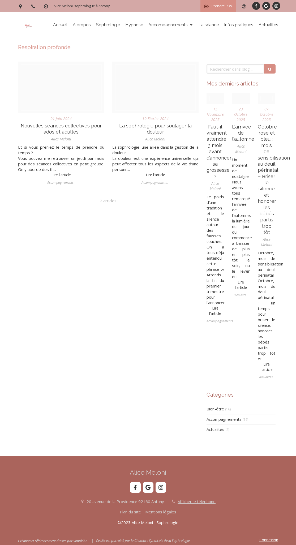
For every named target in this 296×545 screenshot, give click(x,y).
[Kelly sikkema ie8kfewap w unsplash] (215, 98)
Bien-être (215, 408)
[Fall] (241, 98)
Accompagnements (224, 419)
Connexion (268, 539)
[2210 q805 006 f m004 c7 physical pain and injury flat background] (155, 87)
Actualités (215, 429)
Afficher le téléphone (197, 501)
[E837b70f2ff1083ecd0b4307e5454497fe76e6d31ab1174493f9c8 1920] (61, 87)
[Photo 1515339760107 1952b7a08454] (267, 98)
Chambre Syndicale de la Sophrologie (162, 540)
